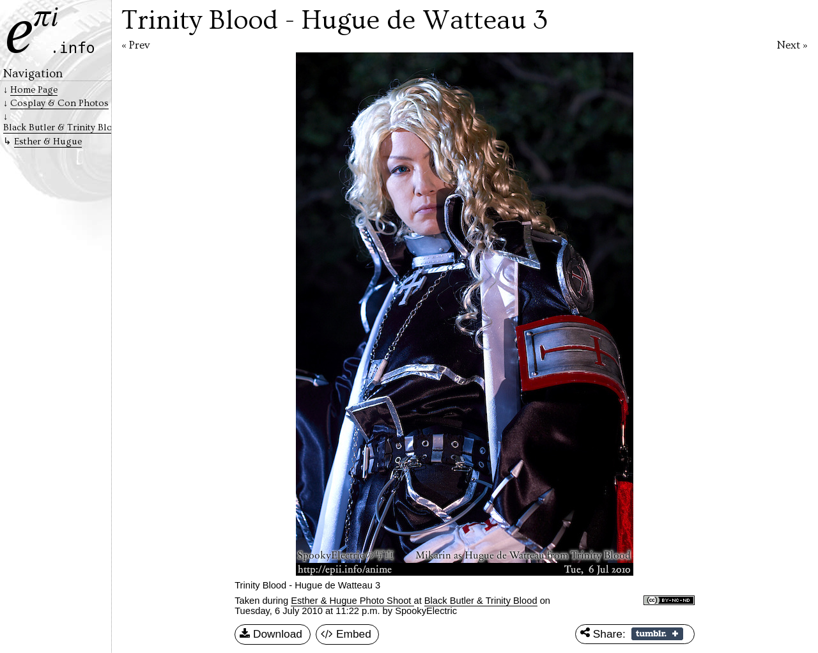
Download (271, 634)
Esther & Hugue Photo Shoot (352, 600)
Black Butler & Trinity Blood (480, 600)
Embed (346, 634)
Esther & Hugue (48, 141)
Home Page (34, 89)
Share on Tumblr (657, 633)
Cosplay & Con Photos (59, 103)
